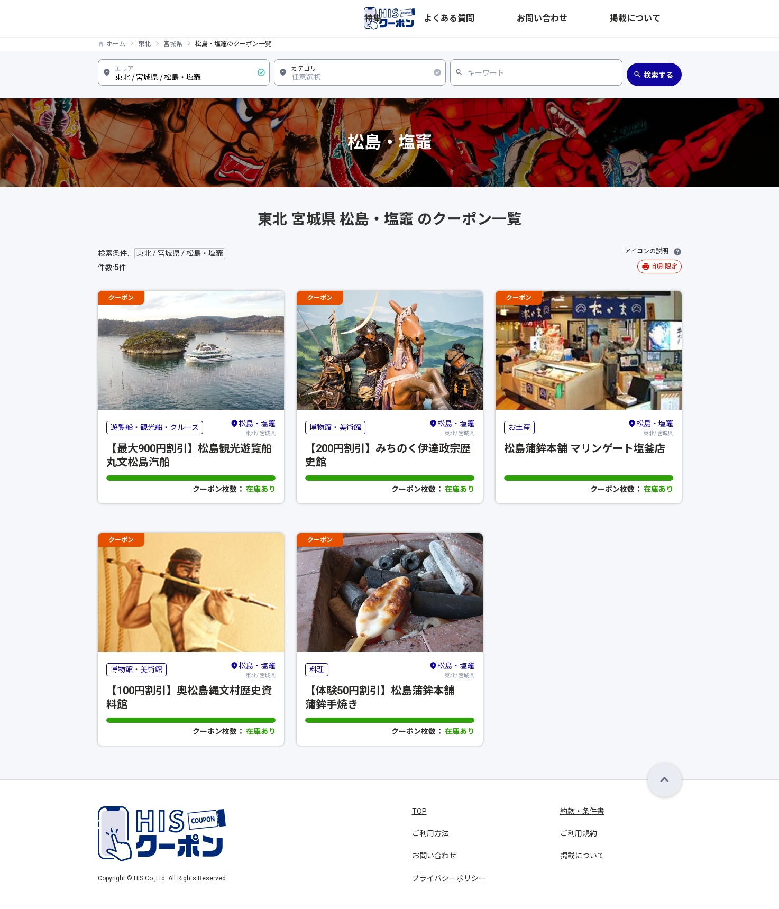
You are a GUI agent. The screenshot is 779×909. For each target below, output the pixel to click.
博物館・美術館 (335, 427)
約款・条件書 (582, 811)
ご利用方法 (430, 833)
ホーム (115, 44)
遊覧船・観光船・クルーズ (155, 427)
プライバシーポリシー (449, 878)
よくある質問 (545, 18)
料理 (316, 669)
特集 (503, 18)
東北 (144, 44)
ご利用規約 (578, 833)
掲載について (659, 18)
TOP (419, 811)
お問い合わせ (602, 18)
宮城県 (172, 44)
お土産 (519, 427)
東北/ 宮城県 (253, 427)
